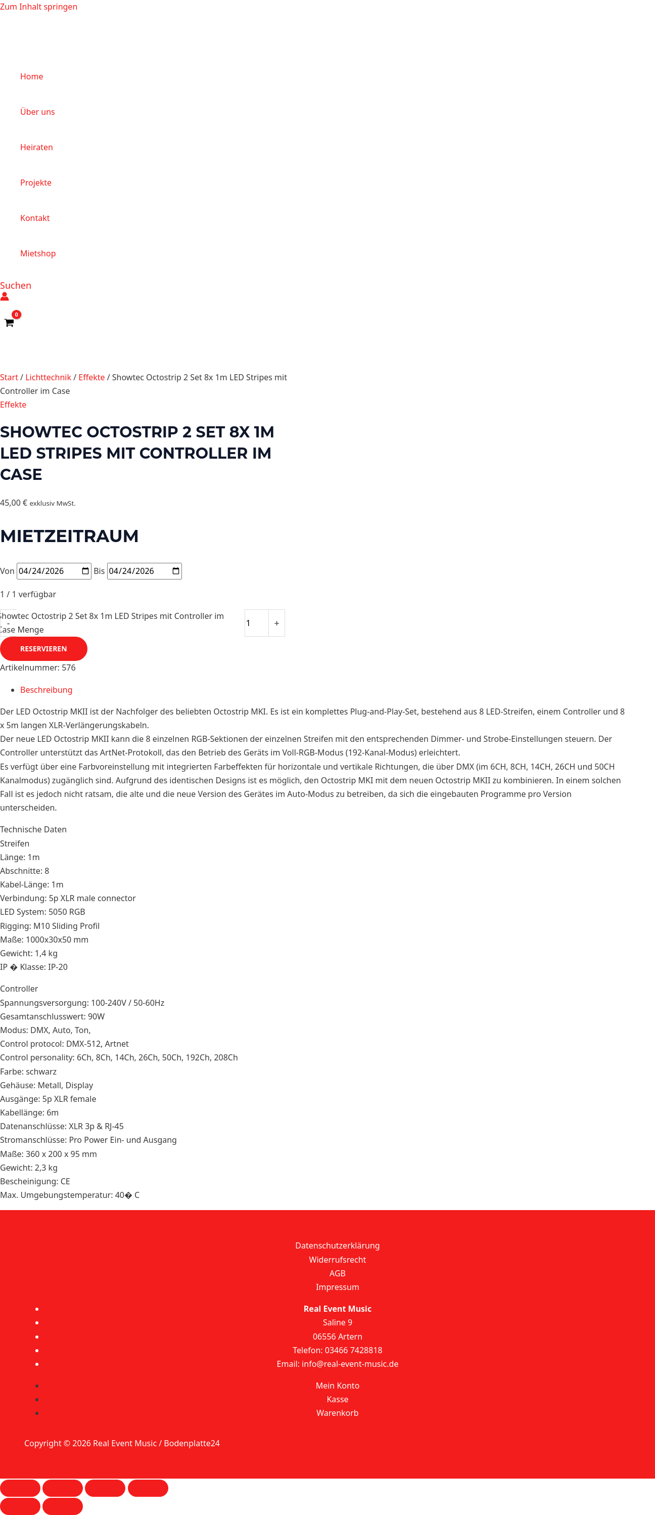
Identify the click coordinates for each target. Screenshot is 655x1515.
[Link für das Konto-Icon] (4, 298)
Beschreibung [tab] (46, 689)
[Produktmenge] (257, 623)
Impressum (337, 1287)
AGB (338, 1273)
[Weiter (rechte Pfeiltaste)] (62, 1506)
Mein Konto (338, 1385)
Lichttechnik (48, 377)
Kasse (337, 1399)
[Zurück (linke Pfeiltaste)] (20, 1506)
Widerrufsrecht (337, 1259)
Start (9, 377)
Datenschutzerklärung (337, 1245)
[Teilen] (105, 1488)
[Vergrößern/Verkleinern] (20, 1488)
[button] (15, 285)
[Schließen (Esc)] (148, 1488)
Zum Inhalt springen (38, 6)
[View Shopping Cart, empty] (9, 323)
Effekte (91, 377)
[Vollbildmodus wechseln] (62, 1488)
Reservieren (43, 648)
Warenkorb (337, 1412)
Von (7, 570)
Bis (99, 570)
